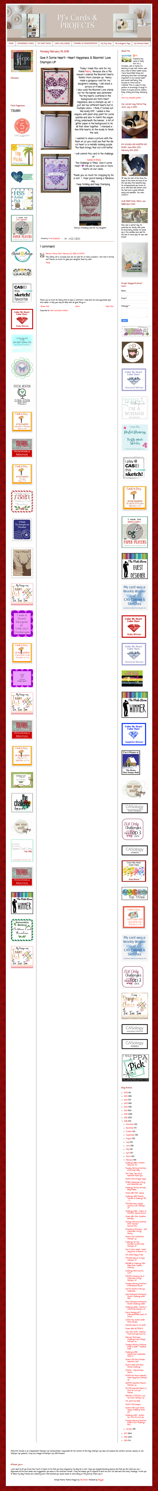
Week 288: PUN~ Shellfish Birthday (135, 1217)
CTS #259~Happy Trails (134, 1255)
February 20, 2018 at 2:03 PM (73, 254)
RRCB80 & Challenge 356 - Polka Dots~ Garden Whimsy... (135, 1265)
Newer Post (45, 306)
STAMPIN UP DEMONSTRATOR (85, 43)
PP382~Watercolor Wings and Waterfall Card (135, 1183)
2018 (126, 1121)
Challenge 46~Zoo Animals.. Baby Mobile (135, 1189)
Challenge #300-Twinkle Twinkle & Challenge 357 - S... (135, 1198)
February (129, 1160)
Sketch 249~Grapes (133, 1404)
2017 (126, 1433)
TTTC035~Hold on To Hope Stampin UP (135, 1259)
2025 (126, 1096)
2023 (126, 1103)
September (130, 1135)
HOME (11, 43)
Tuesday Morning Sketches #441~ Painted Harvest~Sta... (135, 1224)
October (129, 1131)
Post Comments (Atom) (59, 310)
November (130, 1128)
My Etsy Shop (106, 43)
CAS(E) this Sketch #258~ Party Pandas (135, 1321)
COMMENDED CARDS (25, 43)
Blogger (101, 1480)
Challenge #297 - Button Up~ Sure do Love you (134, 1416)
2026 (126, 1093)
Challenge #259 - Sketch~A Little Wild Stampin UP (135, 1308)
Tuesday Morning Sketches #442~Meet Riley (135, 1169)
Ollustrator (84, 1480)
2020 (126, 1114)
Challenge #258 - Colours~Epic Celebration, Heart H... (135, 1354)
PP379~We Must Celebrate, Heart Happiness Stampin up (136, 1377)
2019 (126, 1117)
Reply (48, 263)
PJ (136, 56)
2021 (126, 1110)
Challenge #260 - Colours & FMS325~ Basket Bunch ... (136, 1212)
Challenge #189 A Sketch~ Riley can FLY (135, 1164)
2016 (126, 1437)
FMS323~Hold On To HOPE (135, 1325)
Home (77, 306)
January (129, 1429)
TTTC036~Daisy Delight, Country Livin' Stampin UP (135, 1206)
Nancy (88, 71)
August (129, 1138)
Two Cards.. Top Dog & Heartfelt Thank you (134, 1174)
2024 (126, 1100)
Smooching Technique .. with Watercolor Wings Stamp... (136, 1231)
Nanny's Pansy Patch (54, 254)
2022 (126, 1107)
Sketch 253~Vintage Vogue (135, 1179)
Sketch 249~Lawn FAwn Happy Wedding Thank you (135, 1410)
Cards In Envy (94, 160)
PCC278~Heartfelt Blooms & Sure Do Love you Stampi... (135, 1390)
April (128, 1153)
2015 (126, 1440)
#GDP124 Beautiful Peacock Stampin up (135, 1384)
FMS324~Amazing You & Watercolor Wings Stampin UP (134, 1278)
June (128, 1146)
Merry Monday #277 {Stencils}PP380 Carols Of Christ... (136, 1314)
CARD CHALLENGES (62, 43)
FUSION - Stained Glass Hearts (134, 1371)
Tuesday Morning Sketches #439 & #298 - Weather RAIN (135, 1347)
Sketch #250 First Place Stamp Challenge (134, 1366)
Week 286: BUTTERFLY (134, 1329)
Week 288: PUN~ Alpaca (134, 1193)
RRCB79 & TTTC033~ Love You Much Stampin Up (135, 1397)
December (130, 1124)
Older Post (109, 306)
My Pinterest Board (141, 43)
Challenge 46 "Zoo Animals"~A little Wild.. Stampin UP (134, 1244)
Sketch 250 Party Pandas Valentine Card (135, 1360)
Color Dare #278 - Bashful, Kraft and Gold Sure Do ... (136, 1333)
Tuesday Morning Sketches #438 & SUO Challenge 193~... (135, 1422)
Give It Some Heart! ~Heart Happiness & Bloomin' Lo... (136, 1250)
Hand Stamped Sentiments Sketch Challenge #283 (135, 1303)
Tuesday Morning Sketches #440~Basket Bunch (135, 1285)
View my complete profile (131, 98)
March (128, 1156)
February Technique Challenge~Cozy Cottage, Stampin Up (135, 1339)
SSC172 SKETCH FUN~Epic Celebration (135, 1290)
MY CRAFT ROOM (44, 43)
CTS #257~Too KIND (132, 1401)
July (128, 1142)
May (128, 1149)
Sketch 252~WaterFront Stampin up (134, 1238)
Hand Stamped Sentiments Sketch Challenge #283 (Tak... (135, 1296)
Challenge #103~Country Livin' (134, 1272)
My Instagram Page (122, 43)
